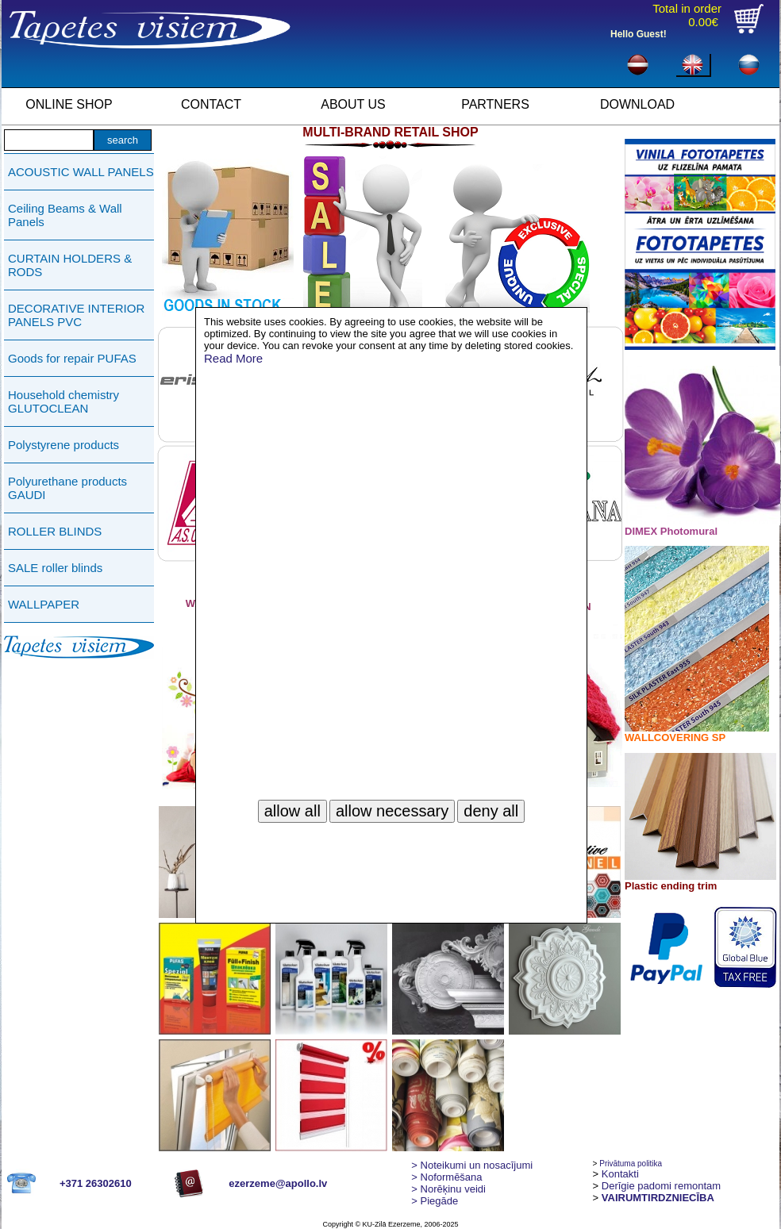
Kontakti (620, 1174)
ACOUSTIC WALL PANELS (81, 172)
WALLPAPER (43, 604)
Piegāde (434, 1201)
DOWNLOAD (637, 104)
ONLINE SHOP (68, 104)
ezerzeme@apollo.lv (278, 1183)
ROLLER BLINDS (55, 531)
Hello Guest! (638, 34)
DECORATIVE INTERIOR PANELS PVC (76, 314)
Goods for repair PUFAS (72, 358)
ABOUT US (353, 104)
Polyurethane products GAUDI (67, 487)
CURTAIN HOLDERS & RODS (70, 265)
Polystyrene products (63, 444)
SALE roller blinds (55, 567)
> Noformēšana (446, 1177)
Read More (233, 358)
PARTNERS (495, 104)
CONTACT (211, 104)
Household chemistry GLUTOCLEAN (63, 401)
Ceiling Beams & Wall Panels (65, 215)
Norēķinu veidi (448, 1189)
